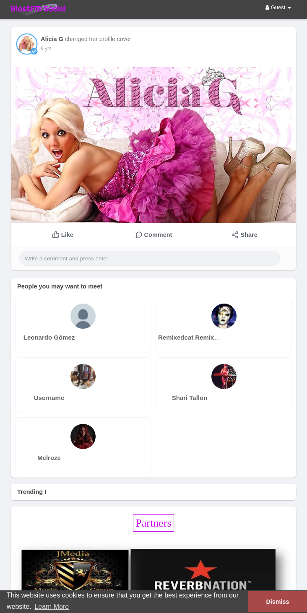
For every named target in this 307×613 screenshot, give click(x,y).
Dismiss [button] (277, 601)
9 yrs (46, 49)
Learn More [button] (51, 606)
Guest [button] (278, 7)
